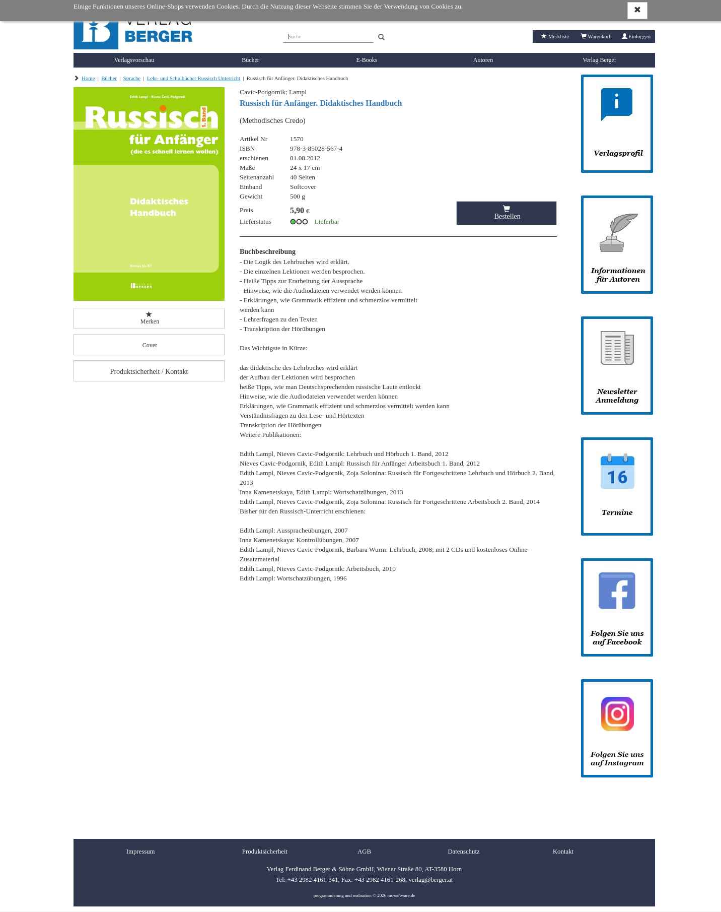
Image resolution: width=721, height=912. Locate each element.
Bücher (250, 59)
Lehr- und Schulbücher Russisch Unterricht (193, 78)
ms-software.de (401, 895)
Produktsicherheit (264, 851)
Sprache (131, 78)
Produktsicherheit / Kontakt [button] (149, 371)
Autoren (483, 59)
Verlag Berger (599, 59)
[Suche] (328, 35)
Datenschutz (463, 851)
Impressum (140, 851)
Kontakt (563, 851)
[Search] (381, 37)
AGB (364, 851)
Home (88, 78)
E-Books (367, 59)
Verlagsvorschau (134, 59)
